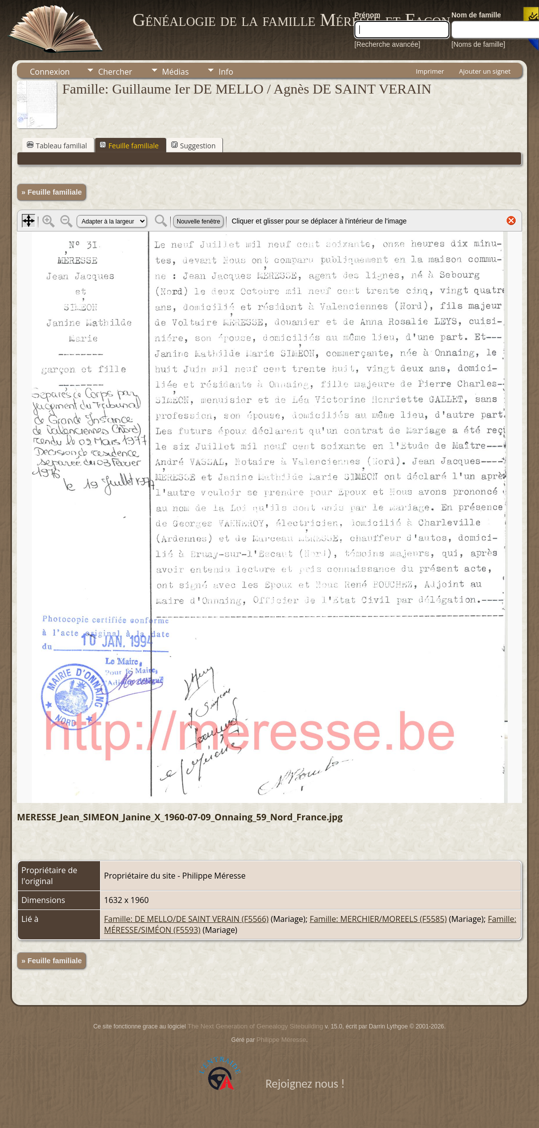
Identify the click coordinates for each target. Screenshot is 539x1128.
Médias (175, 71)
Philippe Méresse (281, 1039)
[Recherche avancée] (387, 44)
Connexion (50, 71)
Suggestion (193, 145)
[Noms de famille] (478, 44)
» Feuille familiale (51, 192)
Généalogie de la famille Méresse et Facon (291, 20)
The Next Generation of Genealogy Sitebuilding (255, 1026)
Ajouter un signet (485, 71)
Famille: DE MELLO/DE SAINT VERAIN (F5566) (186, 918)
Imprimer (430, 71)
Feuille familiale (129, 145)
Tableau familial (57, 145)
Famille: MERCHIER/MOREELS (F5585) (378, 918)
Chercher (115, 71)
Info (225, 71)
